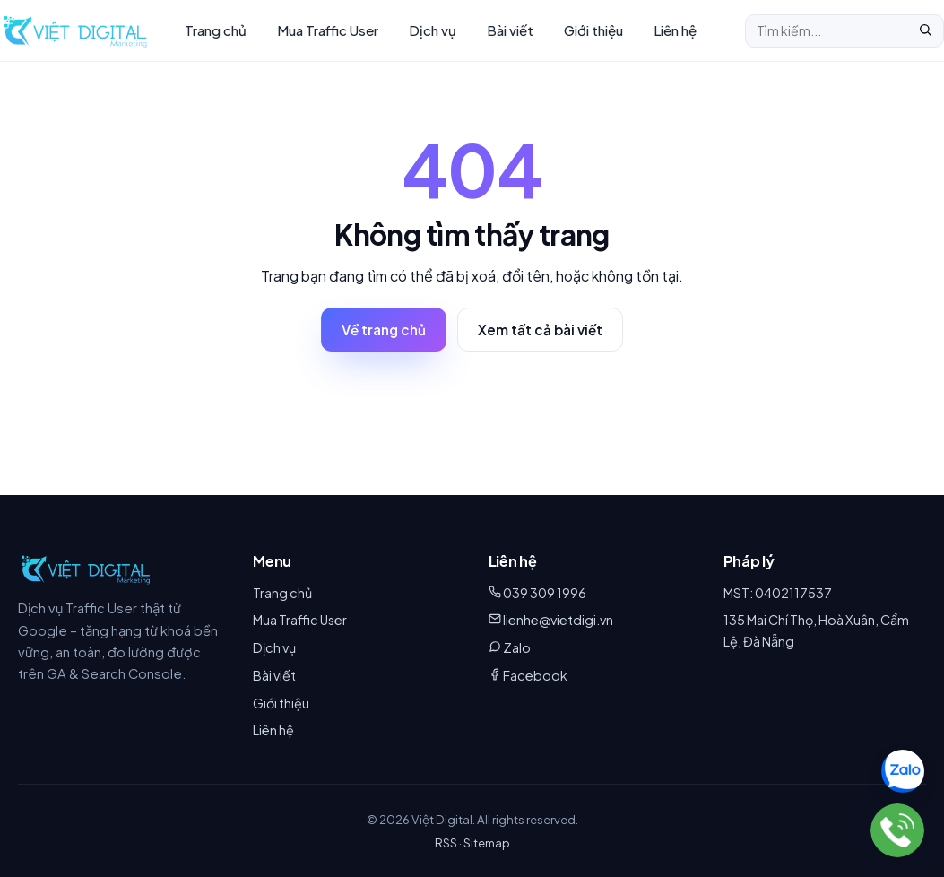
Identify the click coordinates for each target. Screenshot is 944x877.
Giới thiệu (593, 30)
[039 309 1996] (897, 830)
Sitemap (486, 842)
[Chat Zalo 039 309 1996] (902, 771)
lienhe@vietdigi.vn (558, 620)
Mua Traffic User (327, 30)
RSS (446, 842)
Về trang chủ (384, 329)
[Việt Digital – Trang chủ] (75, 30)
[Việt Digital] (85, 568)
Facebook (535, 675)
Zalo (517, 647)
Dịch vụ (432, 30)
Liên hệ (675, 30)
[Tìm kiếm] (826, 30)
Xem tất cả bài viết (540, 329)
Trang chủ (216, 30)
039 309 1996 (544, 593)
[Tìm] (925, 31)
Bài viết (510, 30)
